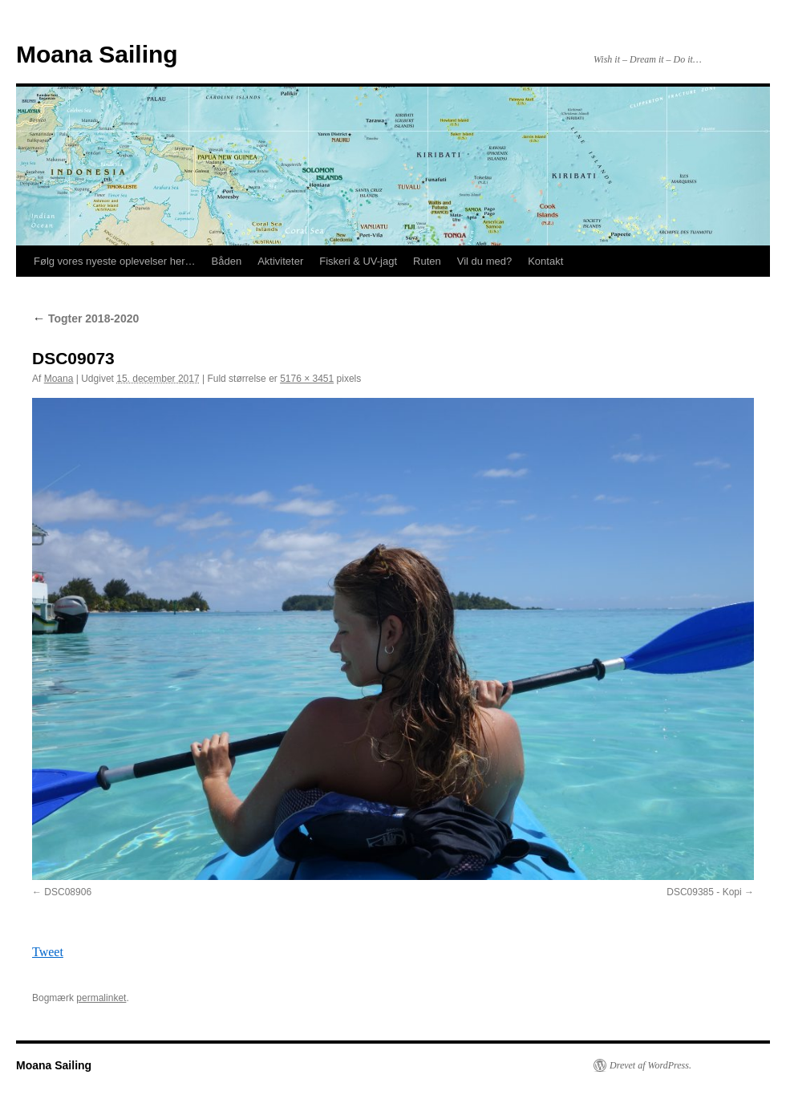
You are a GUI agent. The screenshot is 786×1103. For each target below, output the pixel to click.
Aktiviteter (280, 261)
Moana (59, 378)
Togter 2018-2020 (85, 318)
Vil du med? (484, 261)
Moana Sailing (97, 54)
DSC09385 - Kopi (703, 892)
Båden (227, 261)
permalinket (101, 998)
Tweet (47, 952)
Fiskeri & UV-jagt (358, 261)
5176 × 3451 (307, 378)
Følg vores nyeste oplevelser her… (115, 261)
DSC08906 (67, 892)
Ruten (427, 261)
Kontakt (545, 261)
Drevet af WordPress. (650, 1065)
